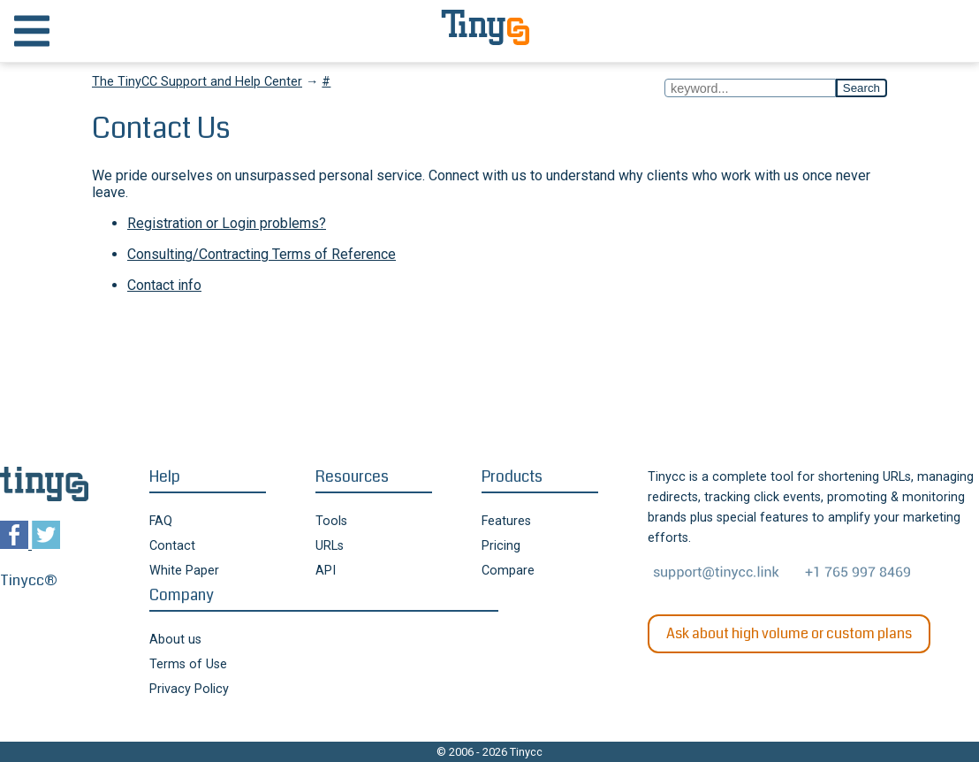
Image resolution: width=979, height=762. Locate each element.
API (325, 570)
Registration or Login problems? (226, 223)
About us (175, 639)
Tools (331, 521)
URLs (329, 545)
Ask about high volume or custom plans (789, 633)
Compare (508, 570)
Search (861, 88)
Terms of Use (188, 664)
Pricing (501, 545)
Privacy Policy (189, 689)
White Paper (184, 570)
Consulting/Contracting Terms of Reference (261, 254)
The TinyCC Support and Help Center (197, 81)
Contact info (164, 285)
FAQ (160, 521)
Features (506, 521)
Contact (172, 545)
